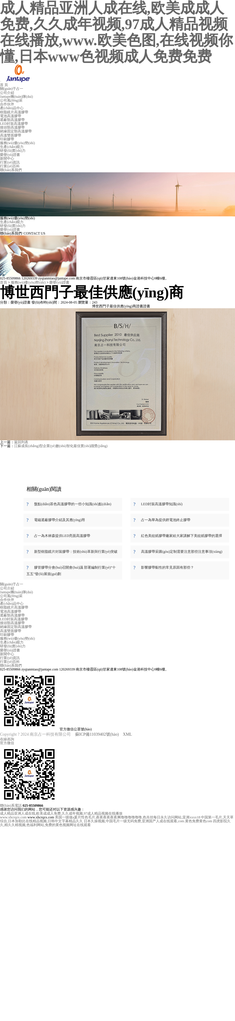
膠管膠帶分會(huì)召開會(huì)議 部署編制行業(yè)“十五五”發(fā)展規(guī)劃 (71, 570)
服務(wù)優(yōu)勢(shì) (17, 143)
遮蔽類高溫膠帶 (12, 120)
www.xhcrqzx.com (13, 817)
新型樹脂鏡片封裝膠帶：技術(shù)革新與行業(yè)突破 (76, 552)
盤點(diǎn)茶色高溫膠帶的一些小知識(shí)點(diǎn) (72, 504)
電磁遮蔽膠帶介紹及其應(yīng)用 (59, 520)
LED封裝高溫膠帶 (14, 124)
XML (127, 734)
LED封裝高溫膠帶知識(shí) (161, 504)
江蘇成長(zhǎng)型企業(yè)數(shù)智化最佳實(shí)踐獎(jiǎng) (61, 446)
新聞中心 (7, 158)
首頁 (3, 282)
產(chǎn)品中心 (12, 108)
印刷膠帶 (7, 139)
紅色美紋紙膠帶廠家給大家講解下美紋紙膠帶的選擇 (181, 536)
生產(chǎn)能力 (12, 147)
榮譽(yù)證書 (10, 155)
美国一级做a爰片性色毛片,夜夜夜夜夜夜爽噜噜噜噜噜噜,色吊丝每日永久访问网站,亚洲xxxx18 (127, 817)
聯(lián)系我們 (11, 170)
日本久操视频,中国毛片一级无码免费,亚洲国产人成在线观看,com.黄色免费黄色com (148, 821)
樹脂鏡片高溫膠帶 (14, 112)
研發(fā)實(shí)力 (13, 151)
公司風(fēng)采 (11, 100)
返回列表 (21, 442)
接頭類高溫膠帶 (12, 127)
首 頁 (4, 85)
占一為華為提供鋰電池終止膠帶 (165, 520)
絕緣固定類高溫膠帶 (16, 131)
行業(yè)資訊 (10, 162)
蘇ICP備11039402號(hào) (97, 734)
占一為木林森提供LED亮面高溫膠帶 (62, 536)
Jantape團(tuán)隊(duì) (16, 97)
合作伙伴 (7, 104)
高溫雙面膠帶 (10, 135)
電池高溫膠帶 (10, 116)
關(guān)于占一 (11, 89)
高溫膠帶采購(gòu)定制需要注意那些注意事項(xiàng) (181, 552)
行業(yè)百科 (10, 166)
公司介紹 (7, 93)
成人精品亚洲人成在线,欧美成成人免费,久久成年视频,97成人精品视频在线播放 (61, 813)
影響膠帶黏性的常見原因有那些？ (167, 567)
